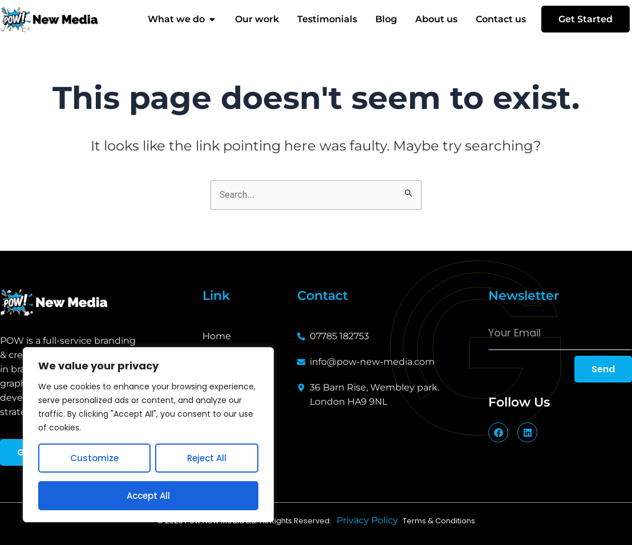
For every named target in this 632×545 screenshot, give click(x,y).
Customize (94, 458)
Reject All (206, 458)
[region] (148, 434)
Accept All (148, 496)
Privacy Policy (370, 520)
